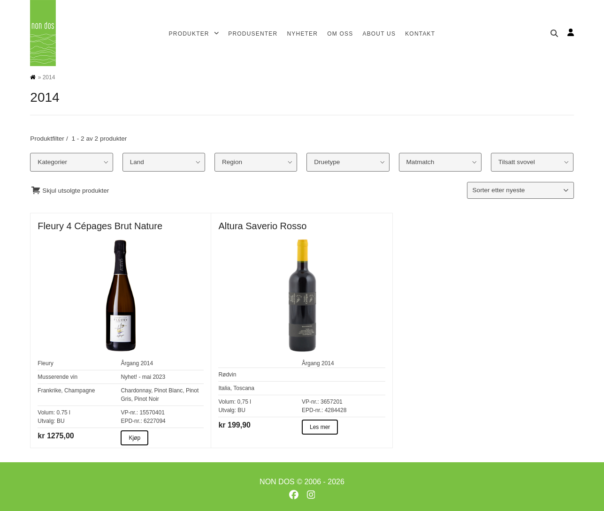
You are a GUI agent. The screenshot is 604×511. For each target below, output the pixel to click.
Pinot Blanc (168, 390)
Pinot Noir (146, 399)
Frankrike (49, 390)
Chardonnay (136, 390)
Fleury (45, 363)
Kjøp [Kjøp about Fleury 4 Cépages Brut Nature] (134, 438)
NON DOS (277, 482)
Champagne (79, 390)
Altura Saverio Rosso (262, 226)
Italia (224, 388)
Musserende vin (57, 377)
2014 (146, 363)
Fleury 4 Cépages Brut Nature (100, 226)
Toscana (243, 388)
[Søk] (554, 33)
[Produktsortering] (520, 190)
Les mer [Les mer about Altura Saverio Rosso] (320, 427)
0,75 (242, 401)
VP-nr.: (129, 412)
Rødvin (227, 374)
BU (61, 421)
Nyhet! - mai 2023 (143, 377)
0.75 (61, 412)
